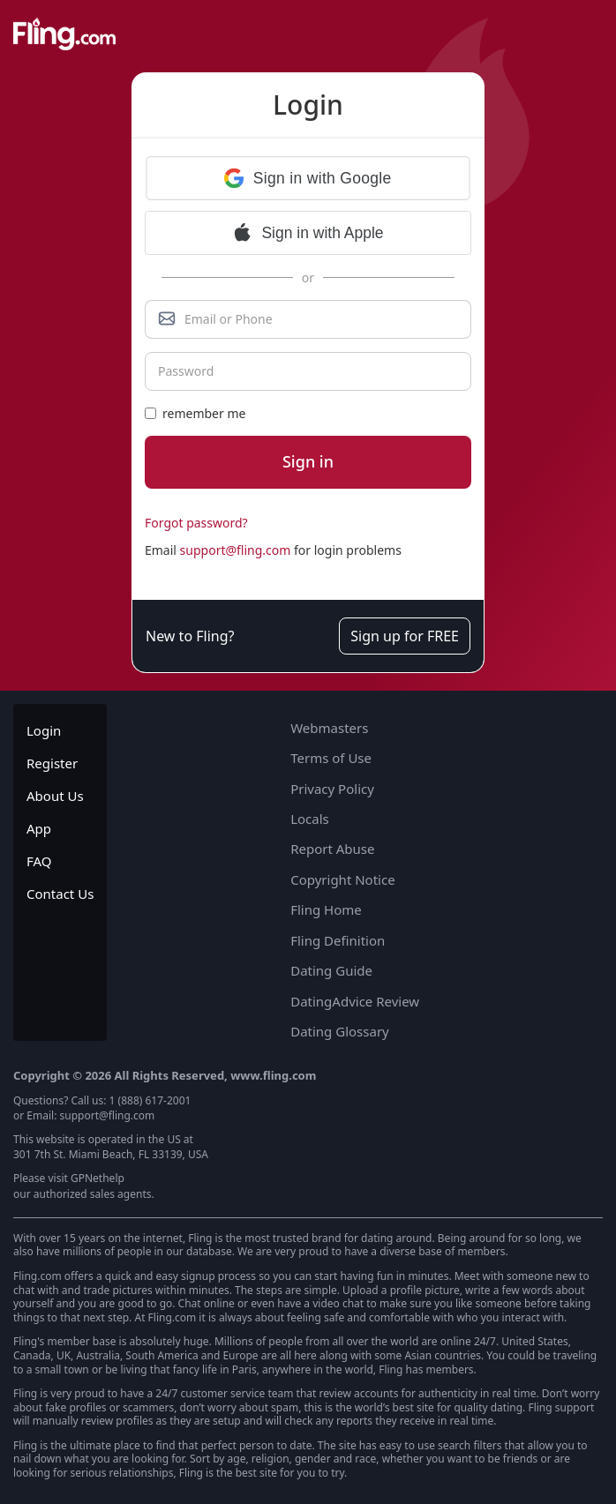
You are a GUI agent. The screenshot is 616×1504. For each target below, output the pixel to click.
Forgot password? (196, 522)
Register (52, 763)
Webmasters (329, 728)
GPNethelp (97, 1178)
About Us (55, 795)
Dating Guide (331, 970)
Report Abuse (332, 848)
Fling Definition (337, 940)
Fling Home (326, 909)
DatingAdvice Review (354, 1001)
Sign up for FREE (404, 636)
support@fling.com (235, 550)
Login (43, 730)
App (38, 828)
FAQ (39, 861)
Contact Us (60, 893)
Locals (309, 818)
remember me (195, 413)
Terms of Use (331, 758)
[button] (308, 178)
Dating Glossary (339, 1031)
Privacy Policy (332, 788)
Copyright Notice (342, 879)
